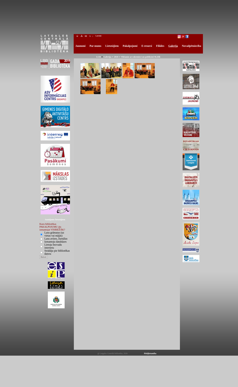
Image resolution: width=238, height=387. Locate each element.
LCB (98, 57)
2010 (116, 57)
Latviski (98, 36)
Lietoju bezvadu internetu (53, 246)
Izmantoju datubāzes (55, 241)
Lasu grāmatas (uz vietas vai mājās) (54, 234)
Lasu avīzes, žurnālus (55, 238)
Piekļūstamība (150, 353)
